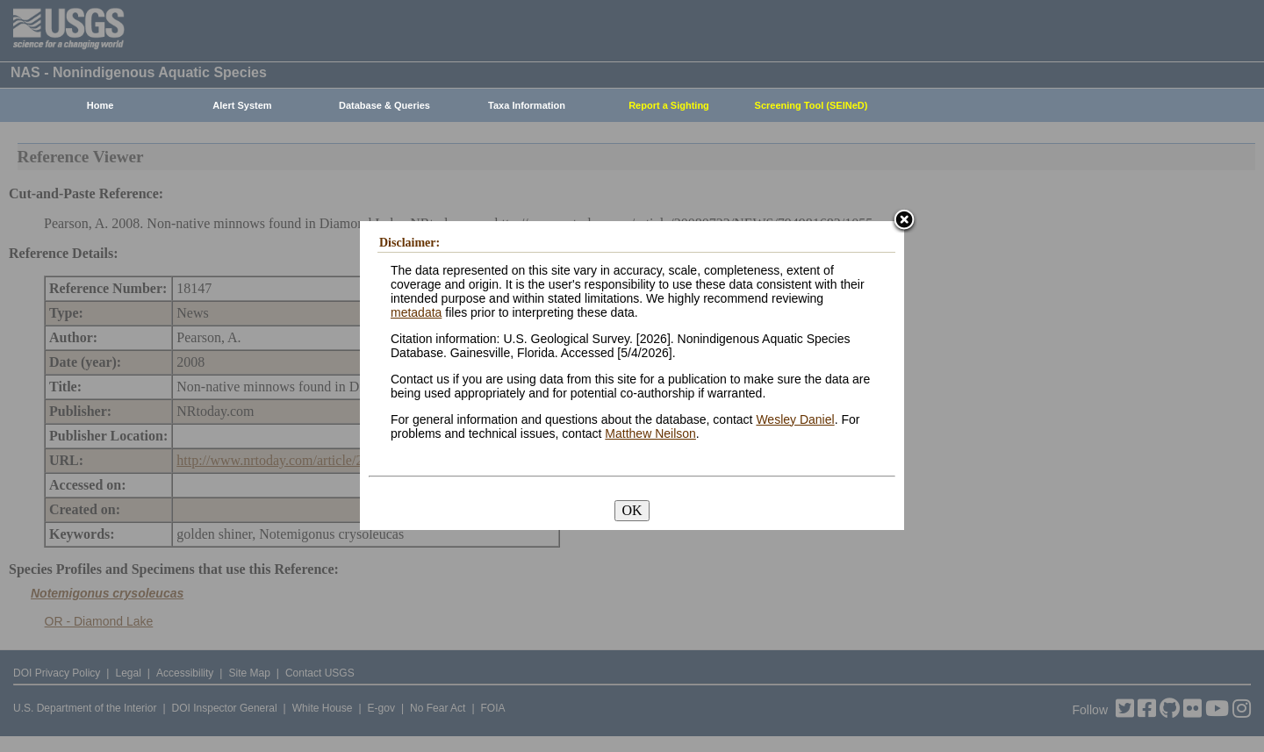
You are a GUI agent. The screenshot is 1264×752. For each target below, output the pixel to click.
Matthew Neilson (650, 433)
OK (631, 510)
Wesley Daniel (795, 419)
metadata (416, 312)
